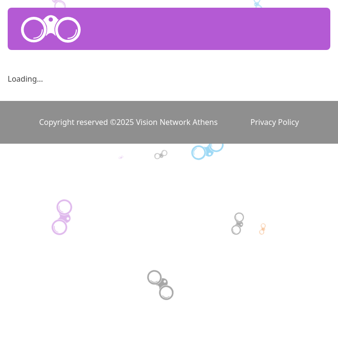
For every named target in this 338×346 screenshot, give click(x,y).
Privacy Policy (275, 122)
